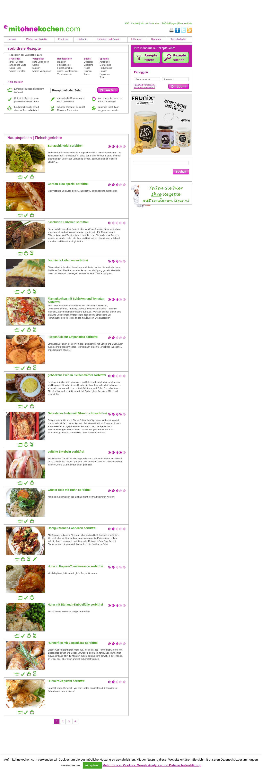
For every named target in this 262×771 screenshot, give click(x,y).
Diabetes (156, 39)
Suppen (36, 68)
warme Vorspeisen (41, 71)
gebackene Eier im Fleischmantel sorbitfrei (77, 375)
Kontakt (135, 23)
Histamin (82, 39)
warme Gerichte (17, 71)
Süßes (87, 58)
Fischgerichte (64, 65)
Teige (102, 77)
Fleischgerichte (64, 68)
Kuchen (87, 71)
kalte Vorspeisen (40, 62)
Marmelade (105, 65)
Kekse (87, 68)
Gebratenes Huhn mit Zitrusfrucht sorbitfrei (77, 413)
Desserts (88, 62)
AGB (126, 23)
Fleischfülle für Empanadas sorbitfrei (73, 336)
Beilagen (61, 62)
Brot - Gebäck (16, 62)
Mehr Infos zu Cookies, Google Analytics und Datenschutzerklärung (152, 765)
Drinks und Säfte (17, 65)
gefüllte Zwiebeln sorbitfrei (66, 451)
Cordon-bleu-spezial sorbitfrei (68, 183)
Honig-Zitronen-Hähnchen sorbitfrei (72, 528)
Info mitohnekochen (150, 23)
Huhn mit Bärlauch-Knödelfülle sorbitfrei (75, 604)
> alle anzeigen (15, 82)
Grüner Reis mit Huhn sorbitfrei (69, 489)
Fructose (63, 39)
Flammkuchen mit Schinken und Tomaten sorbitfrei (76, 300)
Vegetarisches (64, 74)
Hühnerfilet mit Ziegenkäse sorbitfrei (73, 642)
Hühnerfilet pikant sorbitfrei (66, 681)
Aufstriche (105, 62)
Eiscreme (88, 65)
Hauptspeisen (64, 58)
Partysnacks (106, 68)
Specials (104, 58)
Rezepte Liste (185, 23)
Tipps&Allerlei (178, 39)
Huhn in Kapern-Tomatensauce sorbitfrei (75, 566)
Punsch (103, 71)
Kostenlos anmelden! (144, 87)
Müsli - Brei (15, 68)
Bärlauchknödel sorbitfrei (65, 145)
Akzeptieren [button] (92, 765)
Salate (35, 65)
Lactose (12, 39)
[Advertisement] (96, 11)
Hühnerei (136, 39)
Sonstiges (105, 74)
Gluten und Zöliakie (36, 39)
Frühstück (14, 58)
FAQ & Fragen (169, 23)
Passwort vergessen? (144, 85)
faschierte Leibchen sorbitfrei (68, 260)
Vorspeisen (38, 58)
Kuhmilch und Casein (108, 39)
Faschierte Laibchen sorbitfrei (68, 222)
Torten (87, 74)
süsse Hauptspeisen (67, 71)
